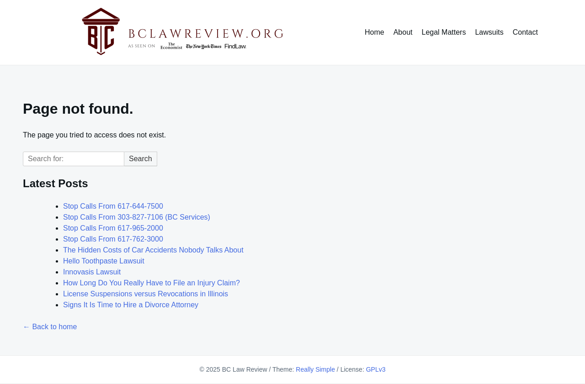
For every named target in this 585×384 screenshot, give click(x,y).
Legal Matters (444, 32)
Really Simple (315, 369)
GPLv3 (376, 369)
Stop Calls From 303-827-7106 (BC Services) (136, 217)
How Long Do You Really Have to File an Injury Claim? (151, 283)
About (403, 32)
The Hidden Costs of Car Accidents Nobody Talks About (153, 250)
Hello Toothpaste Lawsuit (103, 261)
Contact (525, 32)
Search (140, 159)
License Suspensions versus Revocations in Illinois (145, 294)
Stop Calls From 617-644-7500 (113, 206)
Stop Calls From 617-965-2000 (113, 228)
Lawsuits (489, 32)
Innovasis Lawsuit (92, 272)
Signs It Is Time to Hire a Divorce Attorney (130, 305)
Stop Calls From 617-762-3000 (113, 239)
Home (374, 32)
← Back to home (50, 327)
